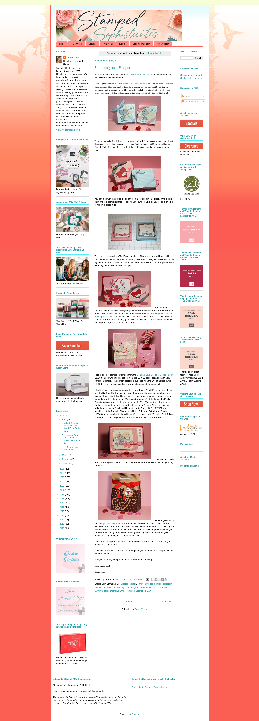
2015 (62, 511)
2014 (62, 515)
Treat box (130, 591)
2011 (62, 528)
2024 (62, 473)
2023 (62, 477)
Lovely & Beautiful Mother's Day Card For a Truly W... (71, 427)
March (65, 455)
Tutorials (123, 44)
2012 (62, 524)
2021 (62, 486)
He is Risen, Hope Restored (70, 448)
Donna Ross (73, 57)
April (64, 419)
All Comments (190, 101)
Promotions (108, 44)
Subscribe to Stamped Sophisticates (149, 687)
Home (62, 44)
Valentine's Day (143, 591)
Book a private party (141, 44)
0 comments (136, 579)
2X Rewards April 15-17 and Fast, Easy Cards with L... (71, 439)
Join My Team (163, 44)
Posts (186, 96)
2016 (62, 507)
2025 (62, 469)
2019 (62, 494)
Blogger (135, 714)
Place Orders (76, 44)
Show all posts (154, 53)
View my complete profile (68, 130)
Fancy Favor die (145, 584)
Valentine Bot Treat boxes (133, 83)
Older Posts (166, 601)
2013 (62, 519)
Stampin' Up (165, 587)
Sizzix (155, 587)
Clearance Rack (128, 584)
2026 (62, 415)
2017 (62, 502)
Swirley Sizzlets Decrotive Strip (109, 591)
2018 (62, 498)
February (66, 459)
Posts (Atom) (141, 609)
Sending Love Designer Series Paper (133, 587)
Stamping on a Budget (112, 67)
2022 (62, 481)
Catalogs (92, 44)
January (66, 463)
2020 (62, 490)
